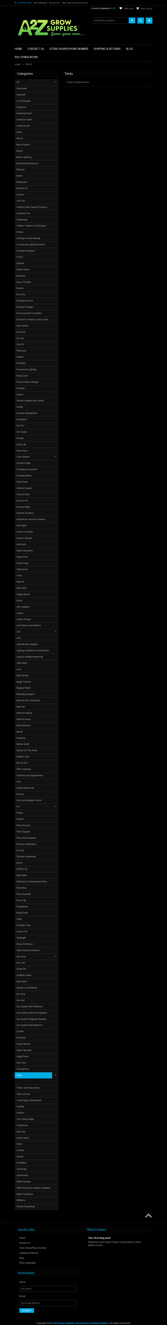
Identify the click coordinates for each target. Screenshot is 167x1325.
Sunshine (21, 1037)
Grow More (22, 450)
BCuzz (20, 138)
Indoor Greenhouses (78, 82)
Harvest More (23, 494)
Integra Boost (23, 594)
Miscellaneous (24, 725)
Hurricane (22, 544)
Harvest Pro (23, 500)
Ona (19, 781)
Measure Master (25, 713)
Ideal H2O (22, 588)
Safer (19, 919)
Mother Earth (23, 744)
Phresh (20, 819)
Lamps (20, 613)
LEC (19, 631)
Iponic (20, 600)
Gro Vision (22, 432)
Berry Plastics (23, 144)
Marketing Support (26, 694)
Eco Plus (21, 294)
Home (18, 64)
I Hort (19, 575)
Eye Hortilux (23, 326)
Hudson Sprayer (25, 538)
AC (18, 82)
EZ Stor (20, 338)
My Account (54, 3)
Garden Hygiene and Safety (30, 400)
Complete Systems (26, 251)
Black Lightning (24, 157)
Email (22, 1289)
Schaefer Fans (24, 925)
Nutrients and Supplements (30, 775)
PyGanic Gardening (26, 856)
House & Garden (25, 532)
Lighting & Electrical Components (33, 650)
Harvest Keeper (24, 488)
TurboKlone (22, 1119)
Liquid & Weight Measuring (30, 656)
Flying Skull (22, 375)
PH (18, 806)
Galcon (20, 394)
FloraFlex (21, 363)
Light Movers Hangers (27, 644)
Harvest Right (23, 507)
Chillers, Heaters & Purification (32, 225)
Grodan (20, 438)
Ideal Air (21, 581)
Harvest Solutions (25, 513)
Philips (20, 813)
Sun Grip (21, 994)
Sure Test (21, 1062)
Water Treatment (25, 1187)
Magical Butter (24, 688)
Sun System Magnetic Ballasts (32, 1019)
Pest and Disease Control (29, 800)
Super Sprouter (24, 1050)
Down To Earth (24, 282)
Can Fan (21, 201)
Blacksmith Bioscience (28, 163)
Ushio (20, 1137)
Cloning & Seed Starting (29, 238)
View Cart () (146, 9)
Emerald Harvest (25, 300)
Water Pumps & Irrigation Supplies (34, 1181)
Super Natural (24, 1044)
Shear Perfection (25, 944)
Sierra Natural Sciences (28, 950)
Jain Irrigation (23, 607)
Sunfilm (20, 1031)
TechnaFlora (23, 1069)
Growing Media (24, 475)
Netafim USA (23, 756)
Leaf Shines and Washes (29, 625)
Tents (19, 1075)
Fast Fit (20, 344)
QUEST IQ (22, 869)
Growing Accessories (27, 469)
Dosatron (21, 276)
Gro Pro (21, 425)
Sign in (65, 3)
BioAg (20, 151)
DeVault (21, 263)
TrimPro (21, 1106)
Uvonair (20, 1144)
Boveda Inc (22, 188)
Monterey (21, 738)
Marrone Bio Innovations (29, 700)
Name (22, 1275)
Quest (20, 863)
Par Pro (20, 794)
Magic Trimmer (24, 682)
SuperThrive (23, 1056)
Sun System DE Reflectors (30, 1006)
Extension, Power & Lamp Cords (33, 319)
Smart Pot (22, 969)
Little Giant (22, 663)
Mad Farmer (23, 675)
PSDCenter (108, 1319)
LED (19, 638)
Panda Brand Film (26, 788)
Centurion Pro (24, 213)
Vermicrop (22, 1162)
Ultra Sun (21, 1125)
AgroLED (21, 94)
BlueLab (21, 169)
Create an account (79, 3)
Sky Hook (21, 956)
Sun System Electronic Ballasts (32, 1013)
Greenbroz (22, 419)
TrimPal (20, 1100)
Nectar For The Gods (27, 750)
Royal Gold (22, 912)
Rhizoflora (22, 888)
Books (20, 176)
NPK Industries (24, 769)
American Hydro (25, 119)
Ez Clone (21, 332)
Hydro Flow (22, 557)
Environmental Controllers (29, 313)
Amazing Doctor (25, 113)
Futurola (21, 388)
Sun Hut (21, 1000)
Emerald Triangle (25, 307)
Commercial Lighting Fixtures (31, 244)
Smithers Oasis (24, 975)
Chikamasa (22, 219)
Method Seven (24, 719)
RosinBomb (22, 906)
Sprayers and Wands (27, 987)
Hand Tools (22, 482)
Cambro (21, 194)
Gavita (20, 407)
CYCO (20, 257)
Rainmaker (22, 875)
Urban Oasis (23, 1131)
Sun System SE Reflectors (30, 1025)
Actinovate (22, 88)
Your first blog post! (99, 1231)
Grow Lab (22, 444)
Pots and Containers (27, 838)
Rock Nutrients (24, 894)
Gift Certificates (40, 3)
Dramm (20, 288)
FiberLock (22, 350)
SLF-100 (21, 963)
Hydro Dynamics (25, 550)
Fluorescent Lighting (27, 369)
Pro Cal (20, 850)
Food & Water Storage (28, 382)
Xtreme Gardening (26, 1200)
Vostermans (23, 1169)
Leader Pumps (24, 619)
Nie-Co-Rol (22, 763)
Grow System (23, 457)
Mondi (20, 732)
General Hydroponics (27, 413)
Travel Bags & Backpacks (29, 1094)
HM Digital (22, 525)
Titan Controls (24, 1087)
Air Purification (24, 101)
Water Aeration (24, 1175)
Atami (20, 132)
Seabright (21, 938)
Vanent (20, 1150)
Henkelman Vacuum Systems (31, 519)
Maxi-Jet (21, 706)
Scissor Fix (22, 931)
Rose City (22, 900)
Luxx (19, 669)
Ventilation (22, 1156)
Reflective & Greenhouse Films (32, 881)
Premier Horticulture (27, 844)
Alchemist (22, 107)
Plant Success (24, 825)
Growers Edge (24, 463)
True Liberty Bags (25, 1112)
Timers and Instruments (28, 1081)
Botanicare (22, 182)
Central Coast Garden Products (32, 207)
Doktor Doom (23, 269)
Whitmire (21, 1194)
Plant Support (23, 831)
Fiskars (20, 357)
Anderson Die (23, 126)
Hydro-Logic (23, 563)
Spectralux (22, 981)
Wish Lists (128, 8)
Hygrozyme (22, 569)
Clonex (20, 232)
